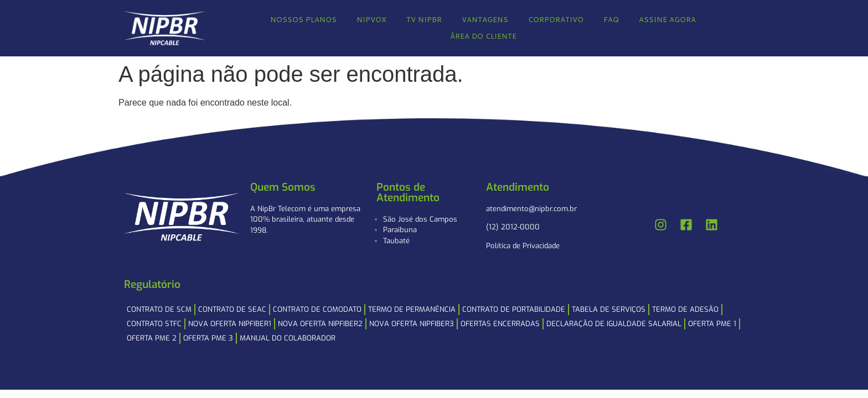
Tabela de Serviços (608, 309)
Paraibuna (400, 229)
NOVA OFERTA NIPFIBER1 (229, 323)
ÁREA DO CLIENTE (483, 36)
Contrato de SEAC (232, 309)
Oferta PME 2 (152, 338)
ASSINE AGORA (667, 19)
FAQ (611, 19)
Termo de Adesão (685, 309)
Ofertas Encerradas (500, 323)
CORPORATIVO (555, 19)
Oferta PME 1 (712, 323)
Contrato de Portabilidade (513, 309)
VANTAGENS (485, 19)
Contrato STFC (154, 323)
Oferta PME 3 (208, 338)
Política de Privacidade (523, 245)
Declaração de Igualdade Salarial (613, 323)
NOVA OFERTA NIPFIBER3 (411, 323)
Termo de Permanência (412, 309)
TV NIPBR (424, 19)
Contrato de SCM (159, 309)
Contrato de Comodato (317, 309)
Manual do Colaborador (287, 338)
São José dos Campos (420, 219)
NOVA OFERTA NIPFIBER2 (320, 323)
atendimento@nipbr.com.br (531, 208)
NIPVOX (371, 19)
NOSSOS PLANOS (303, 19)
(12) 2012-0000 (513, 227)
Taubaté (396, 240)
